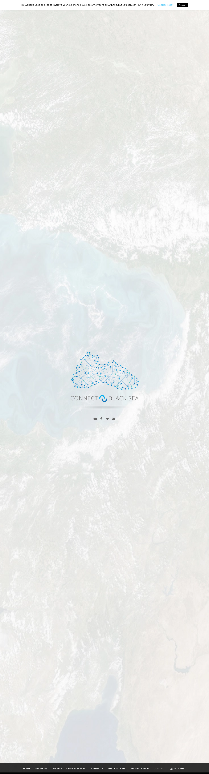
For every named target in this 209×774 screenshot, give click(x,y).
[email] (113, 418)
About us (41, 768)
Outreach (97, 768)
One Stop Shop (139, 768)
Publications (116, 768)
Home (26, 768)
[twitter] (107, 418)
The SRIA (56, 768)
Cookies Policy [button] (165, 4)
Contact (159, 768)
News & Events (76, 768)
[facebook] (101, 418)
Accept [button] (182, 5)
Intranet (178, 768)
